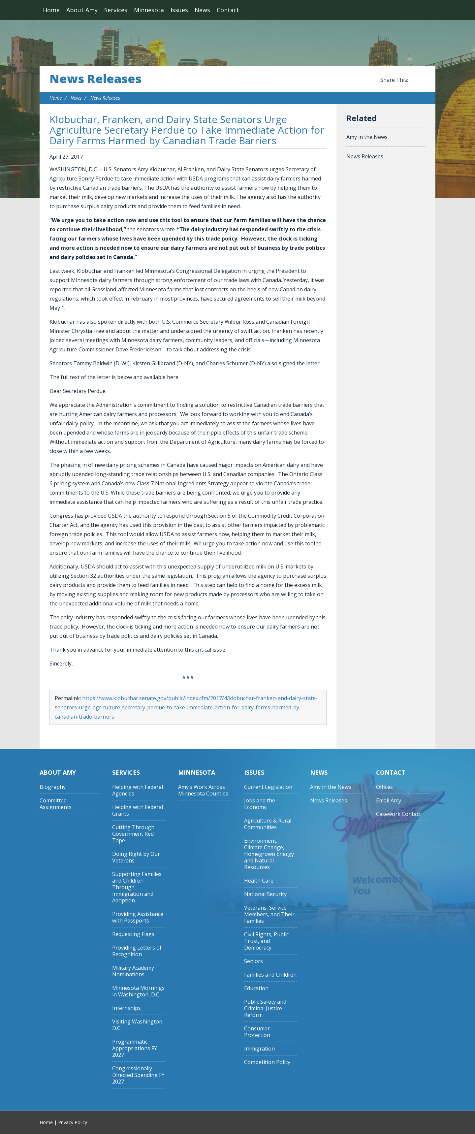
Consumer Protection (257, 1032)
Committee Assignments (56, 804)
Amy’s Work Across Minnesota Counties (203, 790)
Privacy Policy (72, 1122)
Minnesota (149, 10)
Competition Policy (267, 1062)
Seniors (253, 961)
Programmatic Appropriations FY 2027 (134, 1048)
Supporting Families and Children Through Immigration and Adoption (137, 887)
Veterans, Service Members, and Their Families (269, 914)
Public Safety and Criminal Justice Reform (265, 1008)
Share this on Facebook (414, 80)
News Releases (95, 79)
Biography (53, 787)
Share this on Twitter (422, 80)
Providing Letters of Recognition (137, 951)
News (202, 10)
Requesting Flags (133, 934)
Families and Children (270, 974)
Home (51, 10)
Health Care (258, 880)
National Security (265, 894)
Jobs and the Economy (259, 804)
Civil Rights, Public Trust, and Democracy (266, 941)
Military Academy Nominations (133, 971)
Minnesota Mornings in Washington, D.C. (138, 991)
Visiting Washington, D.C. (138, 1025)
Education (256, 988)
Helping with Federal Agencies (137, 790)
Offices (384, 787)
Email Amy (388, 800)
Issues (179, 10)
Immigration (259, 1048)
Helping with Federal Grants (137, 810)
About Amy (82, 10)
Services (115, 10)
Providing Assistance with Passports (137, 917)
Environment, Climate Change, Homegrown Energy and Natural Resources (269, 854)
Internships (126, 1008)
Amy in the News (367, 137)
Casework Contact (398, 814)
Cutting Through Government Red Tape (133, 834)
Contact (228, 10)
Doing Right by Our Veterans (136, 857)
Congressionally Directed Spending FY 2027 (138, 1075)
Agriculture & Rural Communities (267, 824)
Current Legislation (268, 787)
